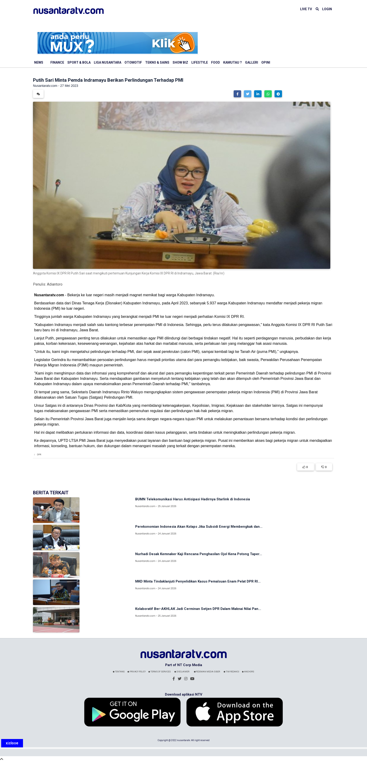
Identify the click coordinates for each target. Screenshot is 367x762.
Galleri (251, 62)
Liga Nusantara (107, 62)
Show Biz (180, 62)
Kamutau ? (232, 62)
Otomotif (133, 62)
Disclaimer (181, 672)
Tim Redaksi (231, 672)
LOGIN (327, 9)
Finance (57, 62)
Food (215, 62)
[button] (237, 93)
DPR (39, 454)
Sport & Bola (79, 62)
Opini (265, 62)
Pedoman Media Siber (207, 672)
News (38, 62)
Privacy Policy (137, 672)
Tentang (119, 672)
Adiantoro (54, 284)
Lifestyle (199, 62)
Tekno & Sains (157, 62)
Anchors (248, 672)
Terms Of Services (159, 672)
